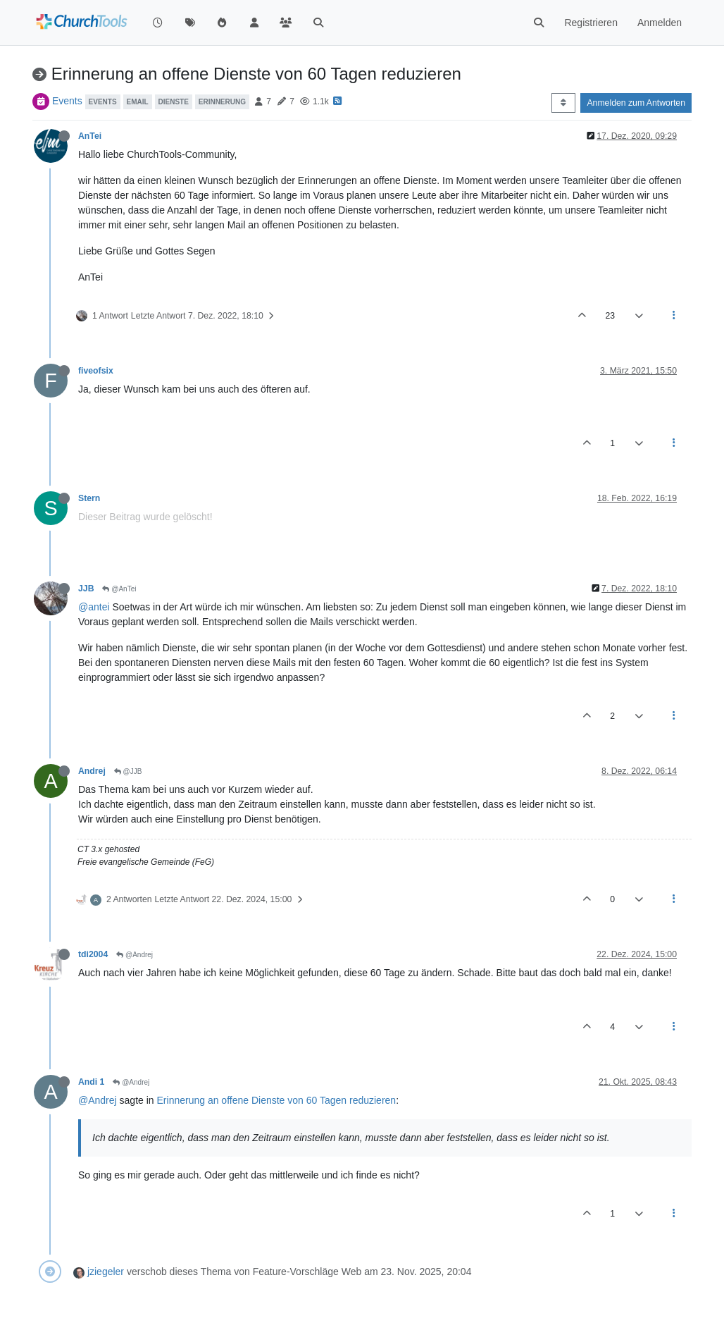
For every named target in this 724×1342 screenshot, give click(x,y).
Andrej (92, 771)
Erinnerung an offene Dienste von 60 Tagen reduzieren (277, 1100)
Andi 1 (91, 1082)
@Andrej (134, 955)
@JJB (128, 771)
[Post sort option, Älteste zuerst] (563, 103)
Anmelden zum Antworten (636, 103)
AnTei (89, 136)
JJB (86, 588)
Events (67, 100)
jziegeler (105, 1271)
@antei (94, 606)
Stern (89, 498)
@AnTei (119, 589)
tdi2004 (93, 954)
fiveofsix (95, 371)
